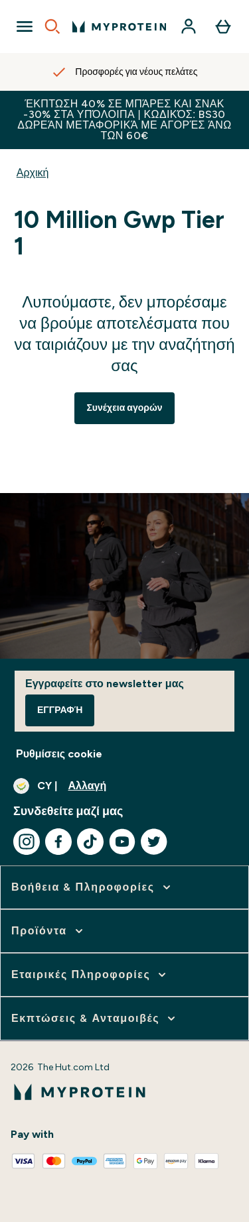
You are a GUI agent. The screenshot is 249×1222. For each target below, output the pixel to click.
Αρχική (33, 172)
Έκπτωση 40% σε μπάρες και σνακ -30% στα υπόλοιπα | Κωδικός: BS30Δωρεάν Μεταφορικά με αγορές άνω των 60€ (124, 119)
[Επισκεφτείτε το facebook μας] (58, 841)
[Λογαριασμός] (189, 26)
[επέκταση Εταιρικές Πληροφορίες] (90, 974)
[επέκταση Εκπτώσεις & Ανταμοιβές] (94, 1018)
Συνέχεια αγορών (124, 408)
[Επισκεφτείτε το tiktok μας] (90, 841)
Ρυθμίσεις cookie (59, 754)
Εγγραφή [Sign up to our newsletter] (59, 710)
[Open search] (52, 26)
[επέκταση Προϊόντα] (48, 931)
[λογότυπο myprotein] (119, 26)
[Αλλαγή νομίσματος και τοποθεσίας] (124, 786)
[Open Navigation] (24, 26)
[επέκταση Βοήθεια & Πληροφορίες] (92, 887)
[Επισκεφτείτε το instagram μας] (26, 841)
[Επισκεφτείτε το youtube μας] (122, 841)
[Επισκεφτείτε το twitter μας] (154, 841)
